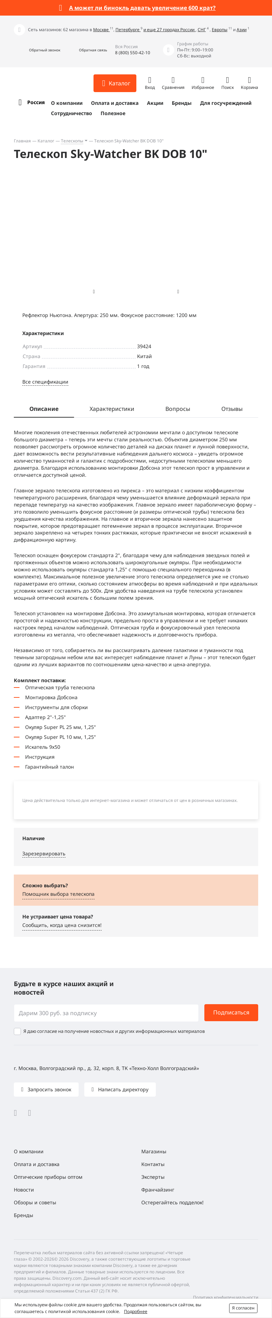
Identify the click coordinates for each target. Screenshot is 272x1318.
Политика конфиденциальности (225, 1297)
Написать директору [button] (122, 1089)
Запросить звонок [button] (48, 1089)
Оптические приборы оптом (48, 1176)
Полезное (113, 113)
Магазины (153, 1151)
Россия (36, 102)
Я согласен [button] (243, 1308)
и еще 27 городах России (169, 30)
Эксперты (153, 1176)
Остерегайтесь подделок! (172, 1202)
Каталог (46, 141)
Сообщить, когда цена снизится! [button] (62, 925)
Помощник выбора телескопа (58, 893)
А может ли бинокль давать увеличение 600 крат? (142, 8)
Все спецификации (45, 381)
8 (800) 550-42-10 (132, 53)
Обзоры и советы (35, 1202)
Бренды (182, 103)
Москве (101, 30)
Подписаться (231, 1012)
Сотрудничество (71, 113)
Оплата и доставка (114, 103)
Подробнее (135, 1311)
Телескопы (72, 141)
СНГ (202, 30)
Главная (22, 141)
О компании (67, 103)
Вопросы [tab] (177, 409)
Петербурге (128, 30)
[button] (37, 50)
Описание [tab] (43, 409)
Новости (24, 1189)
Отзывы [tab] (232, 409)
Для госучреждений (225, 103)
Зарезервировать (44, 853)
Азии (241, 30)
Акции (155, 103)
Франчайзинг (157, 1189)
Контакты (153, 1164)
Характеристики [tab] (112, 409)
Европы (219, 30)
